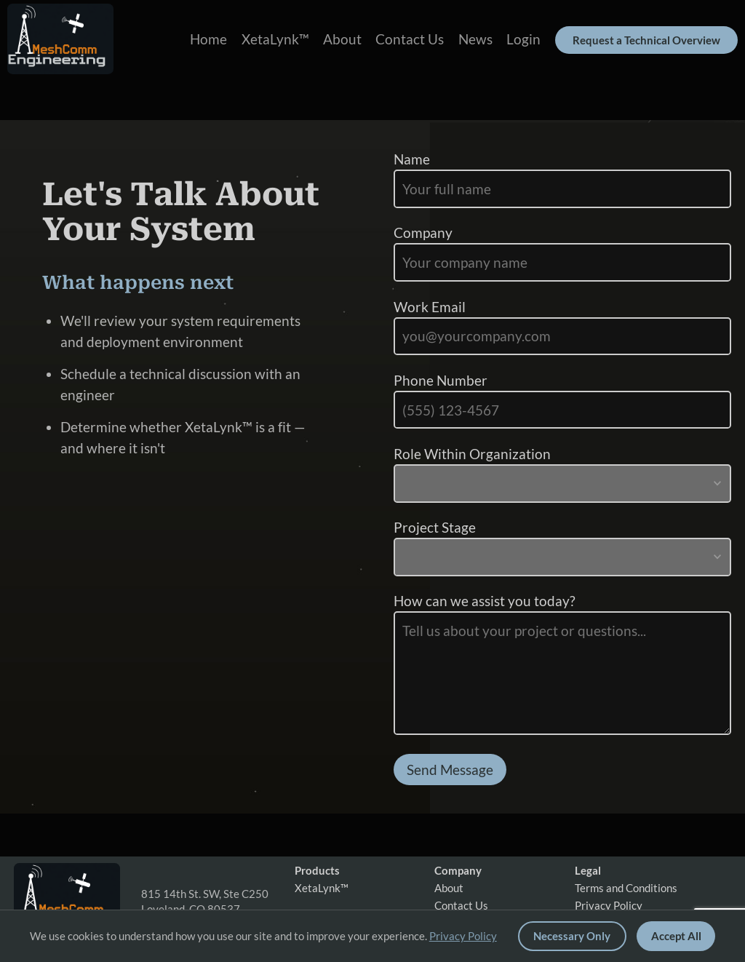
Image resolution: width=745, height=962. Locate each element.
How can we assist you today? (484, 600)
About (342, 39)
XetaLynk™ (275, 39)
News (475, 39)
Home (208, 39)
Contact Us (409, 39)
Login (523, 39)
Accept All (676, 935)
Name (412, 159)
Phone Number (440, 380)
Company (423, 232)
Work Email (430, 306)
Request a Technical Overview (646, 40)
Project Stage (435, 527)
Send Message (450, 769)
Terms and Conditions (626, 888)
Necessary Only (571, 935)
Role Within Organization (472, 453)
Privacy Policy (608, 905)
